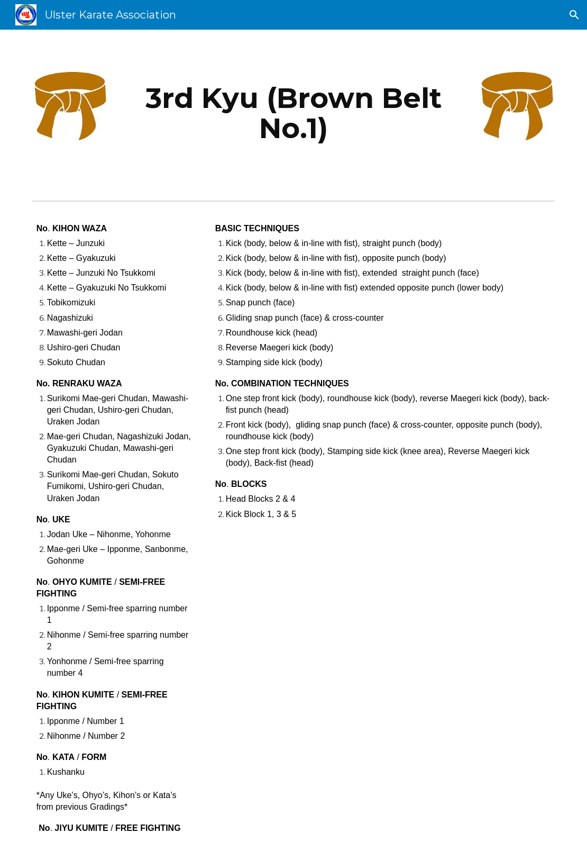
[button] (574, 15)
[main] (294, 113)
